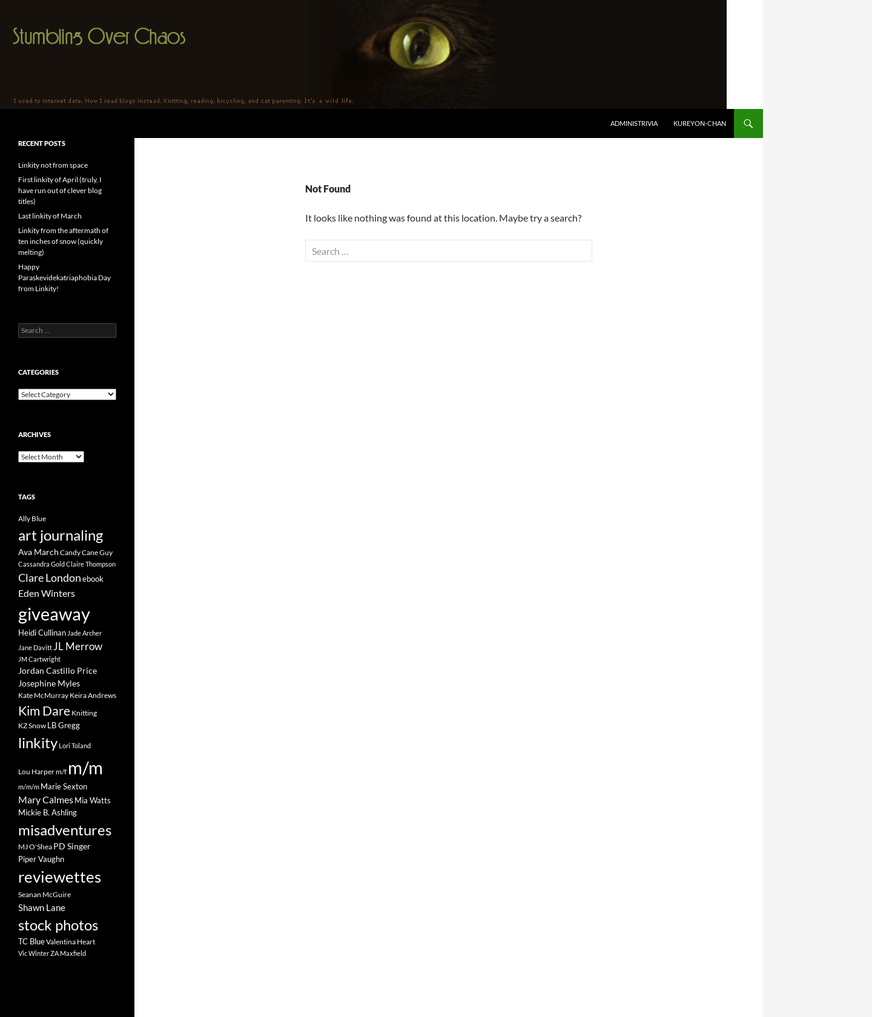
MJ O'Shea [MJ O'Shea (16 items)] (35, 847)
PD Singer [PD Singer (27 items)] (72, 846)
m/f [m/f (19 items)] (61, 771)
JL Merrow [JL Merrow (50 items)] (77, 646)
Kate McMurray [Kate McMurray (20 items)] (43, 695)
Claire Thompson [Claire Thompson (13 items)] (91, 564)
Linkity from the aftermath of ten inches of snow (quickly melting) (63, 241)
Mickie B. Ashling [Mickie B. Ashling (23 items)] (47, 812)
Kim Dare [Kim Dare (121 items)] (44, 710)
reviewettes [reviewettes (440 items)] (59, 876)
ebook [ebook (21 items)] (93, 579)
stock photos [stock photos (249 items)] (58, 924)
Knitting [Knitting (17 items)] (84, 712)
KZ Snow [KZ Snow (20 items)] (32, 725)
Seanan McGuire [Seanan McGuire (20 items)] (44, 894)
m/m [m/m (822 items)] (85, 767)
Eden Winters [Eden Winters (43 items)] (46, 593)
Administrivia (634, 123)
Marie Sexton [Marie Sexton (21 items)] (64, 786)
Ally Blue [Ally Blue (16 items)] (32, 518)
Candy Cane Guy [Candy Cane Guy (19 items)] (86, 552)
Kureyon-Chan (699, 123)
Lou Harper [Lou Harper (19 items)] (36, 771)
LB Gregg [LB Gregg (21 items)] (63, 725)
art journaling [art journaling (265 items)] (60, 535)
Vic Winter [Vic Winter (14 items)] (33, 953)
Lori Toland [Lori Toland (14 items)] (75, 745)
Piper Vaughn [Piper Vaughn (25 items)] (41, 859)
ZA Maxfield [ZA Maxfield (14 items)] (68, 953)
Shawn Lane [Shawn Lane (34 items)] (41, 907)
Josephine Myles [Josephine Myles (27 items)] (49, 683)
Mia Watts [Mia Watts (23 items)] (92, 800)
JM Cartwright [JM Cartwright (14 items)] (39, 659)
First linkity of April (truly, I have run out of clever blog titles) (60, 190)
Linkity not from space (53, 165)
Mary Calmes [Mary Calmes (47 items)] (45, 799)
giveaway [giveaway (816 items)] (54, 613)
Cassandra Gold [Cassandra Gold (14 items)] (41, 564)
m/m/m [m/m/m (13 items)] (28, 787)
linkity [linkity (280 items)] (38, 742)
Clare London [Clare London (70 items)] (49, 577)
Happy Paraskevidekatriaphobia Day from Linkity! (64, 277)
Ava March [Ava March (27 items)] (38, 552)
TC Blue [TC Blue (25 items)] (31, 941)
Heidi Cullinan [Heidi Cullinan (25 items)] (42, 632)
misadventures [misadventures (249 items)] (64, 829)
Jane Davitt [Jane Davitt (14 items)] (35, 647)
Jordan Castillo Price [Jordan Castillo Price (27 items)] (57, 670)
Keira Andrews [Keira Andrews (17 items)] (93, 695)
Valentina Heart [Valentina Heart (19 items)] (70, 941)
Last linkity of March (50, 215)
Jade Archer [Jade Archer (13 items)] (84, 633)
